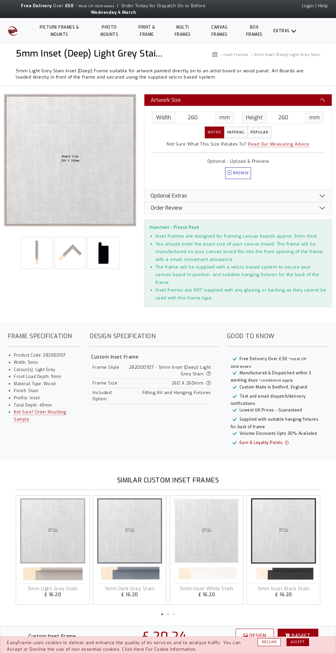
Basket (298, 635)
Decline (269, 642)
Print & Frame (146, 31)
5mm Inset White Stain (206, 589)
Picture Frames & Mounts (59, 31)
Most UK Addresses (96, 6)
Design (255, 635)
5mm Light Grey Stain (53, 589)
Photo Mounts (109, 31)
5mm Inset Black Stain (284, 589)
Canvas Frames (219, 31)
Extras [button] (281, 31)
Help (323, 6)
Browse (238, 173)
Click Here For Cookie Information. (159, 649)
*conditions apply (276, 380)
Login (308, 6)
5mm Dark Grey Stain (130, 589)
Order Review (166, 207)
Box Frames (254, 31)
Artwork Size (166, 100)
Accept (298, 642)
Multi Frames (183, 31)
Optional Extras (169, 195)
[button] (162, 614)
